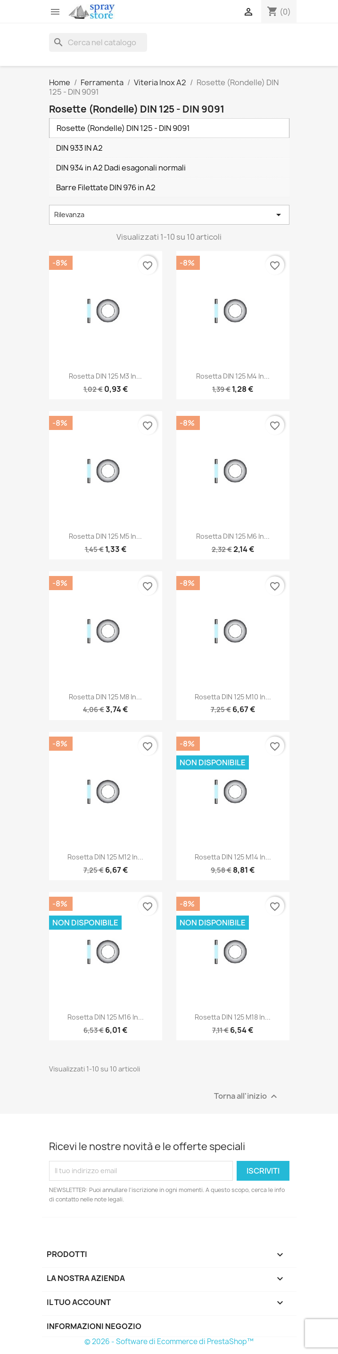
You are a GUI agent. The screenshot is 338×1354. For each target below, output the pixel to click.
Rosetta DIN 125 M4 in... (233, 376)
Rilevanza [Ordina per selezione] (169, 214)
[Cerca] (98, 42)
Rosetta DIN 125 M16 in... (105, 1017)
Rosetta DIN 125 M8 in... (105, 696)
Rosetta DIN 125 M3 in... (105, 376)
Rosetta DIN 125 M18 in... (233, 1017)
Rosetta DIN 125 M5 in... (105, 536)
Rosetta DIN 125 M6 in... (233, 536)
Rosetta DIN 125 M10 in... (233, 696)
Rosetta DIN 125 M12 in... (105, 856)
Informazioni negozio (94, 1326)
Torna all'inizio (247, 1096)
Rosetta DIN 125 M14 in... (233, 856)
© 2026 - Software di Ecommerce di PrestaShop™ (169, 1341)
